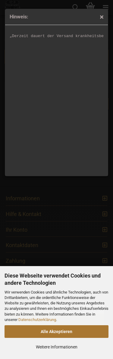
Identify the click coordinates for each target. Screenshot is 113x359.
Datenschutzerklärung (37, 319)
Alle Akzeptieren (56, 331)
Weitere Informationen (56, 347)
